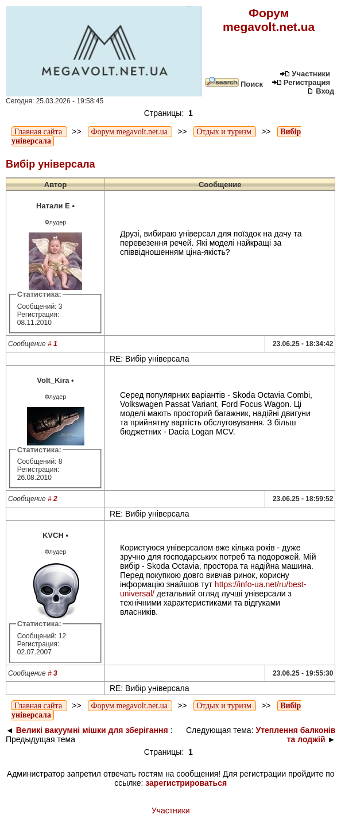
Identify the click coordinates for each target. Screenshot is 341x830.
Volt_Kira (53, 380)
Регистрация (301, 82)
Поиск (234, 84)
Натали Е (53, 205)
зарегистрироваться (186, 783)
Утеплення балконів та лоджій (295, 735)
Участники (305, 73)
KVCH (53, 535)
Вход (320, 91)
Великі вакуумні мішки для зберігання (92, 730)
